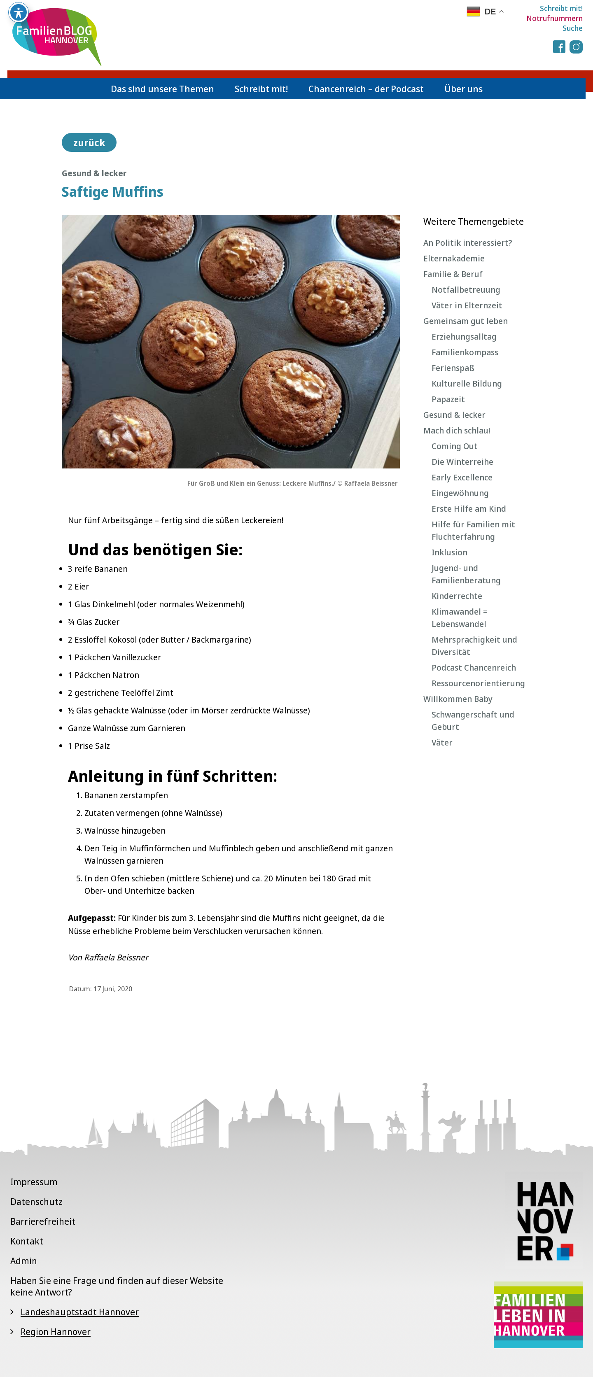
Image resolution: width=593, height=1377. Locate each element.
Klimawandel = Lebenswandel (460, 617)
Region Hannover (56, 1331)
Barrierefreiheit (42, 1221)
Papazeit (448, 399)
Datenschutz (36, 1201)
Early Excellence (462, 477)
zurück (89, 142)
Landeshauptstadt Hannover (80, 1311)
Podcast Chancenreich (474, 667)
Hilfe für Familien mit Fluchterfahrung (473, 530)
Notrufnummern (554, 18)
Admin (23, 1260)
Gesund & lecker (454, 414)
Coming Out (455, 446)
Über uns (463, 88)
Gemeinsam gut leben (465, 320)
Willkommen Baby (458, 698)
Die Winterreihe (462, 461)
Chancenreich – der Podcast (366, 88)
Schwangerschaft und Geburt (473, 720)
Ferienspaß (453, 367)
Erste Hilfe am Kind (469, 508)
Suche (573, 28)
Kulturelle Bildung (467, 383)
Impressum (34, 1181)
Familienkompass (465, 352)
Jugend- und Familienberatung (466, 574)
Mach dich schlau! (456, 430)
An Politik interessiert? (467, 242)
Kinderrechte (457, 595)
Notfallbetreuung (466, 289)
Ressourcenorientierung (478, 683)
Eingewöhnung (460, 493)
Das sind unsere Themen (162, 88)
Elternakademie (454, 258)
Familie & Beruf (453, 274)
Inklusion (449, 552)
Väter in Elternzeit (467, 305)
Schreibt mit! (561, 8)
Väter (442, 742)
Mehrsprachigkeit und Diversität (474, 645)
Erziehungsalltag (464, 336)
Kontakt (26, 1241)
